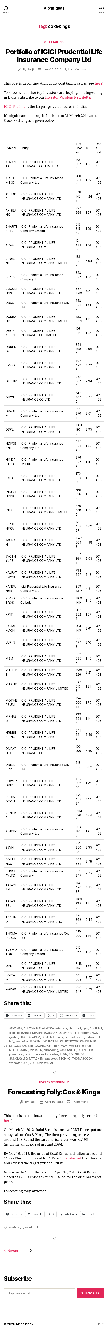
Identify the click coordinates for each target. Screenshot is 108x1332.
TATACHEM (36, 1058)
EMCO (94, 1032)
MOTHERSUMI (18, 1050)
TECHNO (64, 1058)
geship (13, 1037)
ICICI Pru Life (15, 107)
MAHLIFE (75, 1045)
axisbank (61, 1028)
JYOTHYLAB (50, 1041)
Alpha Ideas (54, 8)
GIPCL (24, 1037)
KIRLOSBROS (18, 1045)
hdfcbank (56, 1037)
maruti (86, 1045)
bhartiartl (74, 1028)
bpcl (85, 1028)
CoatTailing (54, 42)
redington (31, 1054)
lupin (56, 1045)
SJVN (63, 1054)
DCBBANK (50, 1032)
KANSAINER (88, 1041)
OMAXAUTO (68, 1050)
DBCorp (37, 1032)
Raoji (30, 69)
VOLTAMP (35, 1063)
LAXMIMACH (42, 1045)
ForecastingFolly (54, 1082)
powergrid (16, 1054)
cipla (12, 1032)
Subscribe (90, 1293)
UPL (25, 1063)
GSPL (45, 1037)
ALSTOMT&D (32, 1028)
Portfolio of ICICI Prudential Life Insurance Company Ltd (54, 55)
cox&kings (24, 1032)
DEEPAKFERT (67, 1032)
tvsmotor (15, 1063)
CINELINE (96, 1028)
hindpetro (71, 1037)
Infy (11, 1041)
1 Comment (80, 1102)
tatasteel (51, 1058)
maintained (71, 1158)
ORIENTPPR (85, 1050)
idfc (81, 1037)
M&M (64, 1045)
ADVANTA (15, 1028)
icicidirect (31, 1227)
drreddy (82, 1032)
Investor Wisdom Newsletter (68, 97)
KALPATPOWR (69, 1041)
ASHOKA (48, 1028)
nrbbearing (51, 1050)
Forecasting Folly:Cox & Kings (54, 1092)
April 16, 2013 (54, 1102)
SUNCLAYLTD (18, 1058)
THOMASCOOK (82, 1058)
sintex (54, 1054)
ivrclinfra (22, 1041)
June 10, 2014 (52, 69)
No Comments (80, 69)
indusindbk (93, 1037)
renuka (43, 1054)
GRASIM (34, 1037)
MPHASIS (36, 1050)
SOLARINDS (76, 1054)
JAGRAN (34, 1041)
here (98, 83)
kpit (30, 1045)
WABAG (49, 1063)
